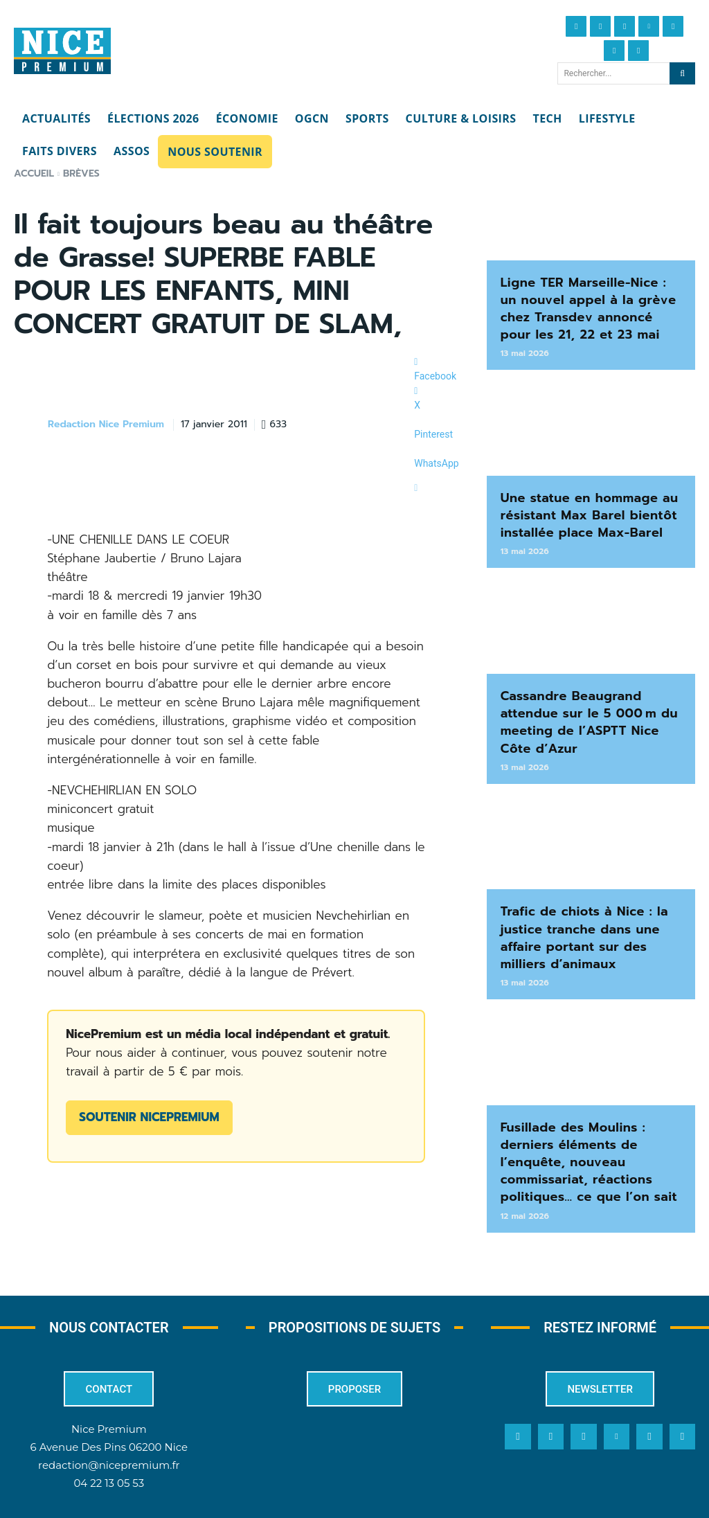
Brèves (81, 173)
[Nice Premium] (62, 51)
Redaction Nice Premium (106, 425)
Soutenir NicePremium (149, 1117)
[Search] (682, 73)
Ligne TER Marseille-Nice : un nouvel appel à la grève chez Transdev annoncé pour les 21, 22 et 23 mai (589, 305)
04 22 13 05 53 (108, 1447)
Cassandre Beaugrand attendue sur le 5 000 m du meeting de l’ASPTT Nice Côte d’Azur (587, 704)
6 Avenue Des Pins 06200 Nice (109, 1411)
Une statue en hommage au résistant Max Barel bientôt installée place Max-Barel (580, 505)
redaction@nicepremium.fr (108, 1429)
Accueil (34, 173)
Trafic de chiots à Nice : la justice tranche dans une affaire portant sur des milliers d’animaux (588, 913)
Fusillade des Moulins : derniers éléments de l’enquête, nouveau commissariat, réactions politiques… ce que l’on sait (580, 1128)
